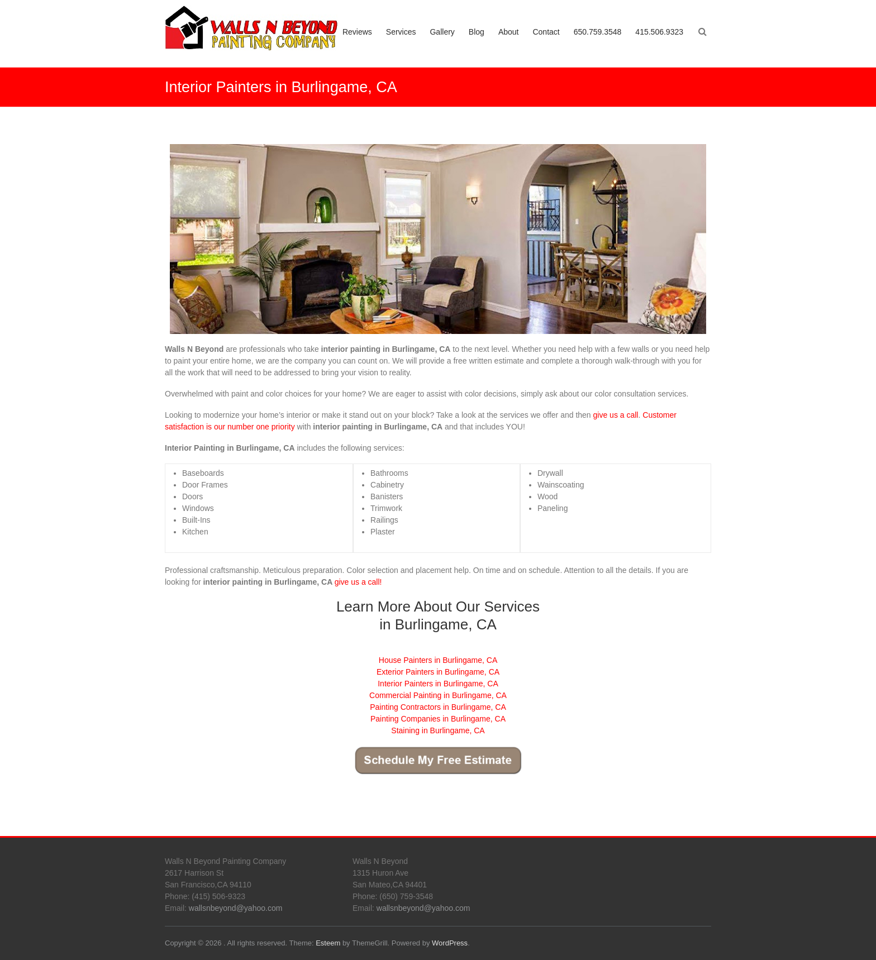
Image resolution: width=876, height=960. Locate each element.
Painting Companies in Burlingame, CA (438, 718)
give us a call (616, 414)
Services (401, 31)
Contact (545, 31)
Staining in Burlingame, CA (437, 730)
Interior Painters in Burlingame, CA (438, 683)
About (508, 31)
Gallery (442, 31)
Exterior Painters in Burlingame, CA (438, 671)
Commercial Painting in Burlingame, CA (438, 695)
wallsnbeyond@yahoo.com (236, 908)
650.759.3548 (598, 31)
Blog (476, 31)
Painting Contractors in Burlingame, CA (438, 707)
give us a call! (358, 581)
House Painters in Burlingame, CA (438, 660)
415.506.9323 (659, 31)
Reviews (357, 31)
